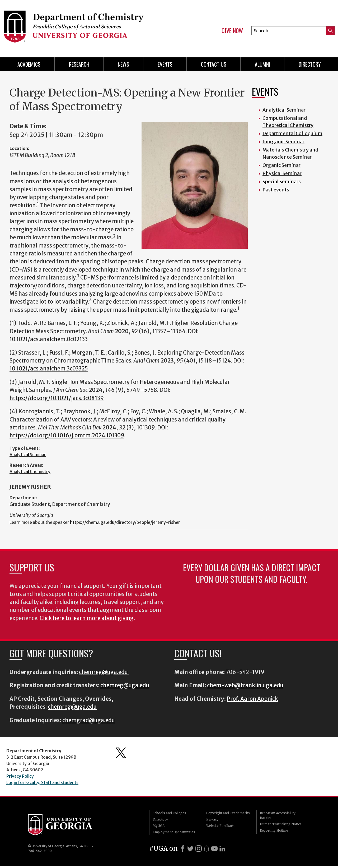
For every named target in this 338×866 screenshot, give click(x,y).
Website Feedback (220, 826)
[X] (190, 848)
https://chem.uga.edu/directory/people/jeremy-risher (125, 522)
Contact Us (213, 64)
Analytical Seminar (28, 454)
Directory (310, 64)
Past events (275, 190)
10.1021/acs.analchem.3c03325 (49, 368)
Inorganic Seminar (283, 142)
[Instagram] (198, 848)
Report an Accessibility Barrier (277, 815)
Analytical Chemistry (30, 471)
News (123, 64)
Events (165, 64)
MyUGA (159, 826)
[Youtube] (214, 848)
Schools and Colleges (169, 813)
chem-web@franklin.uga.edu (245, 685)
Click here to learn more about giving (87, 618)
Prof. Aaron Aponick (252, 698)
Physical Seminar (282, 173)
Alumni (262, 64)
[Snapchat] (206, 848)
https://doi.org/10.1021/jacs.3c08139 (57, 398)
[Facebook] (182, 848)
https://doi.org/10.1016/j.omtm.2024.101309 (67, 435)
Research (79, 64)
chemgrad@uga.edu (88, 720)
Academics (28, 64)
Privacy (212, 819)
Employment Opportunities (174, 832)
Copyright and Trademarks (228, 813)
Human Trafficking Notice (281, 824)
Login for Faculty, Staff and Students (42, 782)
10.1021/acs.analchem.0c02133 (49, 339)
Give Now (232, 30)
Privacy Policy (20, 776)
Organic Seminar (281, 165)
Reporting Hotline (274, 830)
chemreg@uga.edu (104, 672)
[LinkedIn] (222, 848)
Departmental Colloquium (292, 133)
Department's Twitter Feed (121, 753)
